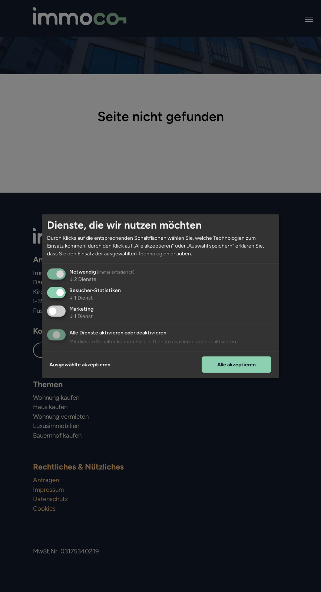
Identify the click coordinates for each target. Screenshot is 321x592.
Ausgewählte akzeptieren (79, 365)
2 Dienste (82, 279)
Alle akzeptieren (236, 365)
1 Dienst (81, 298)
